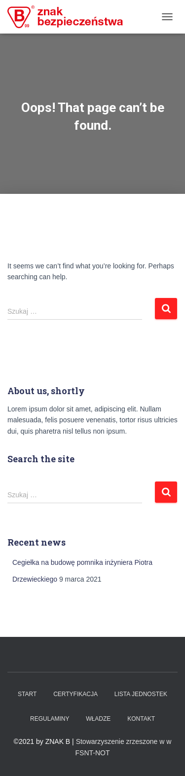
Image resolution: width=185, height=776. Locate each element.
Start (27, 694)
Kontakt (141, 718)
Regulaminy (49, 718)
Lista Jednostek (140, 694)
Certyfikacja (75, 694)
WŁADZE (98, 718)
